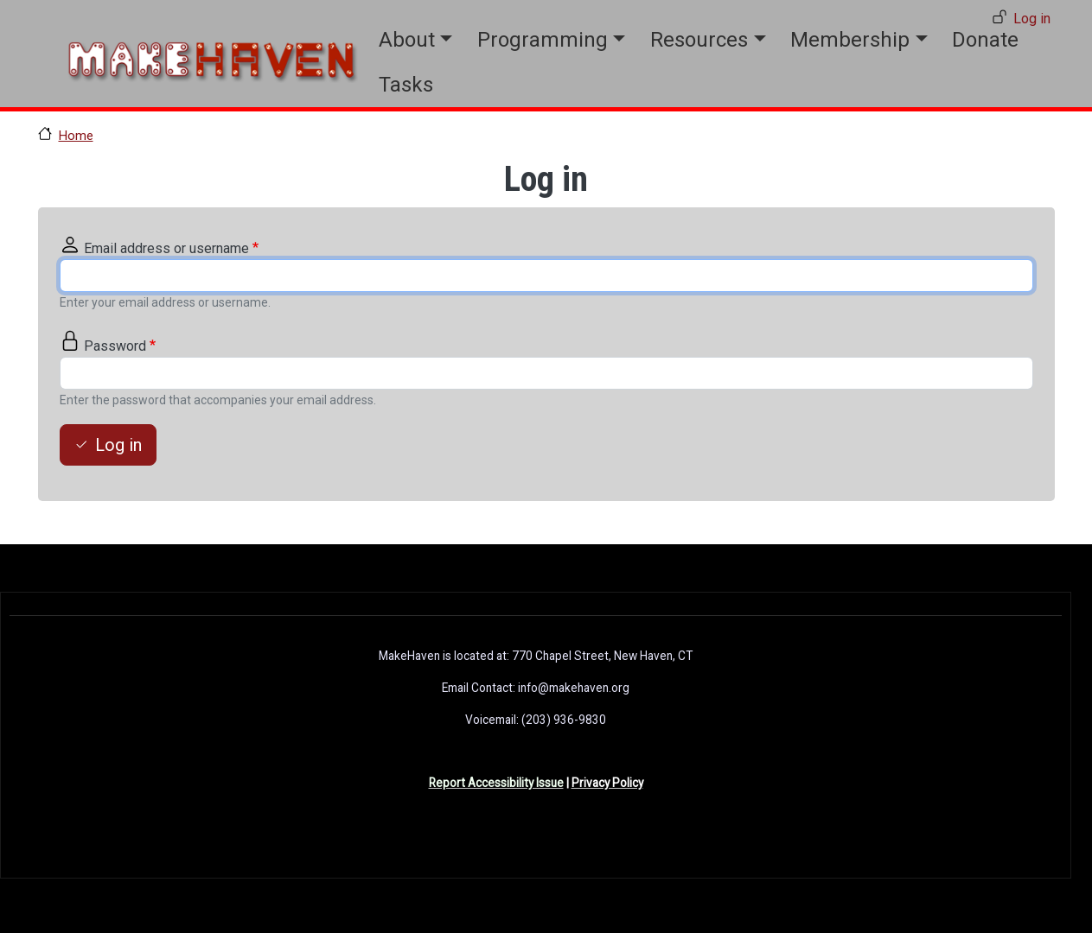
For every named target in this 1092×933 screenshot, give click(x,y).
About (407, 40)
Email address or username (166, 248)
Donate (985, 40)
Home (76, 135)
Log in (1031, 18)
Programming (542, 40)
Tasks (406, 85)
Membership (850, 40)
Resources (699, 40)
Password (115, 346)
